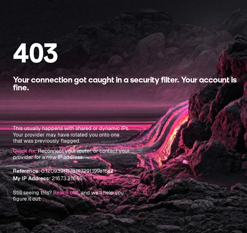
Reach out (66, 192)
